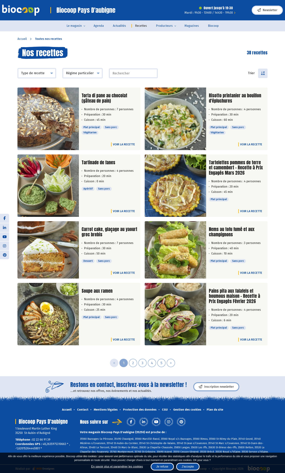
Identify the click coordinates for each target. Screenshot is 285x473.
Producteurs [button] (164, 25)
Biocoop (213, 25)
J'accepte (188, 466)
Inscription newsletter (216, 387)
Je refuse (162, 466)
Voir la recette (124, 144)
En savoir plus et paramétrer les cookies (117, 466)
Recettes (141, 25)
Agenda (99, 25)
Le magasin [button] (74, 25)
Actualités (119, 25)
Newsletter (267, 10)
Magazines (191, 25)
